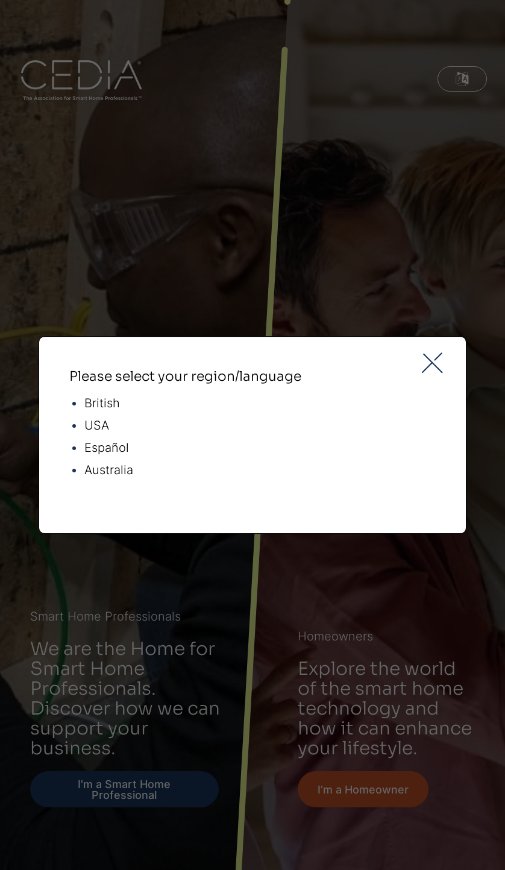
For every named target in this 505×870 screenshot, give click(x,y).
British (102, 403)
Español (106, 447)
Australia (108, 470)
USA (96, 425)
